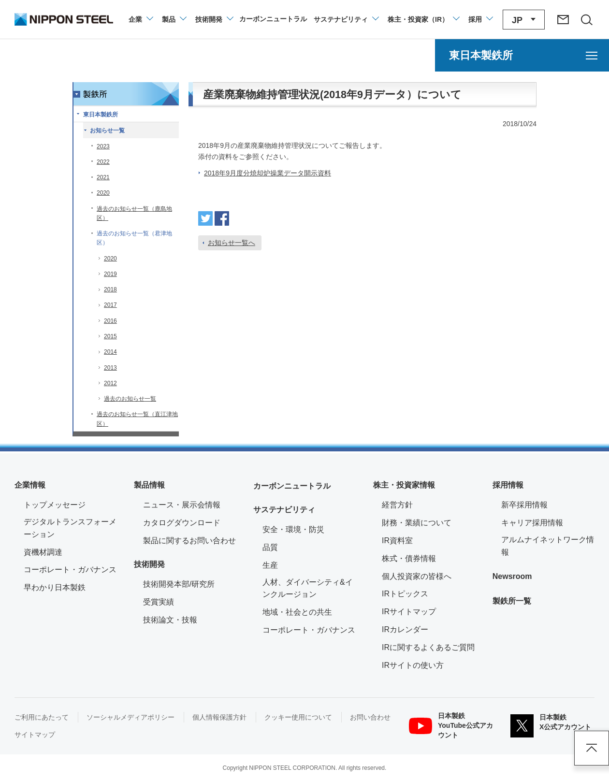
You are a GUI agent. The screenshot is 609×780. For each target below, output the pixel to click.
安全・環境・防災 (293, 529)
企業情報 (29, 485)
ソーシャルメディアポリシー (130, 717)
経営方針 (397, 505)
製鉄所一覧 (512, 601)
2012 (110, 383)
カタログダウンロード (181, 523)
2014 (110, 351)
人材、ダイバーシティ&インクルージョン (307, 588)
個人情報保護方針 (219, 717)
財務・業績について (416, 523)
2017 (110, 305)
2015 (110, 336)
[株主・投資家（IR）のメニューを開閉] (423, 19)
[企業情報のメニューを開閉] (140, 19)
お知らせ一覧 (107, 130)
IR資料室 (397, 540)
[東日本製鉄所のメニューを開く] (522, 55)
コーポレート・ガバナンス (70, 569)
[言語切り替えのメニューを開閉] (524, 19)
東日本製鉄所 (100, 114)
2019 (110, 274)
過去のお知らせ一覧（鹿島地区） (134, 213)
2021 (103, 177)
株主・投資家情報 (404, 485)
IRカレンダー (405, 629)
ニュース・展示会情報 (181, 505)
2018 (110, 289)
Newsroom (512, 576)
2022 (103, 162)
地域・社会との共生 (297, 612)
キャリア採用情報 (532, 523)
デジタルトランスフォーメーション (70, 528)
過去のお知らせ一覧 (130, 398)
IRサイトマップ (409, 611)
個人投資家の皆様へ (416, 576)
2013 (110, 367)
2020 (103, 192)
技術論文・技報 (170, 620)
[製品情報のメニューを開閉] (173, 19)
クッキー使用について (298, 717)
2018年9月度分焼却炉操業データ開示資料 (267, 173)
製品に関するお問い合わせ (189, 540)
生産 (270, 565)
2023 (103, 146)
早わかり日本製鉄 (55, 587)
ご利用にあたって (41, 717)
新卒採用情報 (524, 505)
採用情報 (508, 485)
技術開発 (149, 564)
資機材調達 (43, 552)
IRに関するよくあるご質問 (428, 647)
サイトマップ (34, 734)
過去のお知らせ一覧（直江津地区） (137, 419)
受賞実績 (158, 602)
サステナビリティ (284, 510)
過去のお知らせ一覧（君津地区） (134, 238)
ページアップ (591, 748)
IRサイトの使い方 (413, 665)
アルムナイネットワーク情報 (547, 545)
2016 (110, 321)
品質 (270, 547)
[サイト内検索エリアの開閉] (586, 19)
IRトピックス (405, 594)
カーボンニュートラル (292, 486)
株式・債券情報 (409, 558)
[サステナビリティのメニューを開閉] (346, 19)
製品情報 (149, 485)
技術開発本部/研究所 (179, 584)
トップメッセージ (55, 505)
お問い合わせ (370, 717)
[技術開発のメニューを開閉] (213, 19)
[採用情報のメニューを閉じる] (480, 19)
